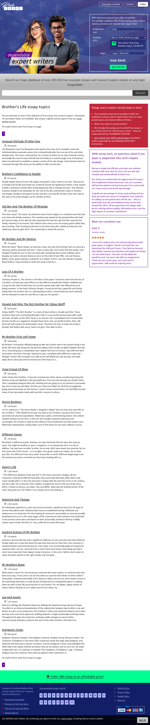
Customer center (110, 4)
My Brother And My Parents (19, 239)
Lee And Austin (11, 597)
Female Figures (11, 713)
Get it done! (118, 67)
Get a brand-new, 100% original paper (111, 138)
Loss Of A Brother (13, 271)
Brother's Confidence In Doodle (21, 174)
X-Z (71, 702)
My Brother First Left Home (19, 336)
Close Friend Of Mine (15, 369)
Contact (130, 4)
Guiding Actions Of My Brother (21, 532)
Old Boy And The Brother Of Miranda (25, 206)
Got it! (142, 720)
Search (140, 93)
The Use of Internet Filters (17, 708)
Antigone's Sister (12, 630)
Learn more (66, 718)
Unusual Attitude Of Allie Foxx (21, 141)
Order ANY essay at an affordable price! (77, 676)
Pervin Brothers (12, 402)
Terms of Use (123, 688)
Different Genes (12, 434)
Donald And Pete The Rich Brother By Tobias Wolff (33, 304)
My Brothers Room (13, 564)
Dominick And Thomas (16, 499)
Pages (103, 53)
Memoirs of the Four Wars (16, 704)
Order (143, 4)
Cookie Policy (123, 696)
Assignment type (98, 30)
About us (121, 700)
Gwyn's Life (9, 467)
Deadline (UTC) (97, 39)
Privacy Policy (123, 692)
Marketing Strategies (14, 700)
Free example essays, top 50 (52, 688)
